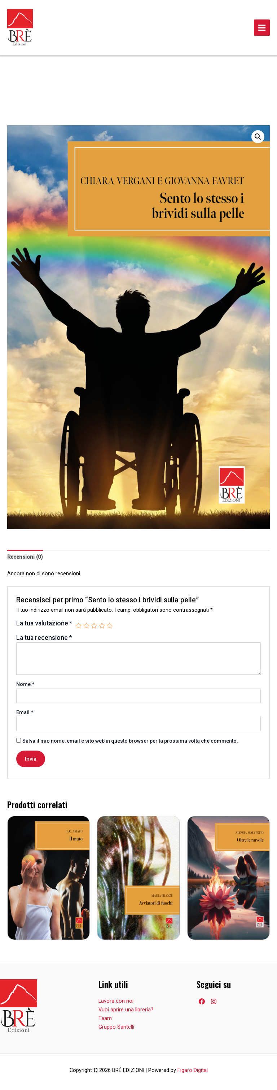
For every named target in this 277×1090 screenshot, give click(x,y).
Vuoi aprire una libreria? (125, 1009)
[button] (257, 136)
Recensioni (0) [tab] (25, 557)
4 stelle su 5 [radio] (102, 626)
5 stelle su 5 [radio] (109, 626)
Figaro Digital (192, 1070)
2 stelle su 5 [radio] (86, 626)
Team (105, 1018)
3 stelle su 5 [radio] (94, 626)
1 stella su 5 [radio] (78, 626)
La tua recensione (44, 637)
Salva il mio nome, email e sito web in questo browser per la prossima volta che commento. (130, 741)
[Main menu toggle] (262, 27)
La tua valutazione (44, 623)
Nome (25, 684)
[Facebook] (202, 1001)
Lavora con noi (115, 1001)
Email (24, 712)
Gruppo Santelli (116, 1027)
